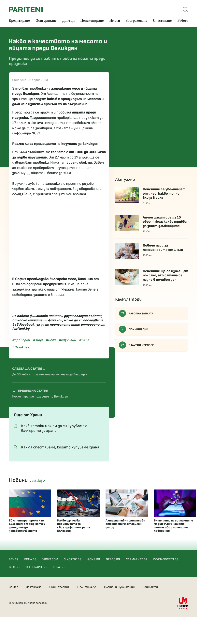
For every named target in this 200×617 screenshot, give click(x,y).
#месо (51, 340)
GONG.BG (93, 559)
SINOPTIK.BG (72, 559)
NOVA (36, 133)
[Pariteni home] (26, 9)
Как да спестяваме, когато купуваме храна (60, 447)
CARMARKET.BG (136, 559)
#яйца (38, 340)
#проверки (21, 340)
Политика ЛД (86, 587)
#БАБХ (84, 340)
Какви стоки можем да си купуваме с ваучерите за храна (54, 428)
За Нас (13, 587)
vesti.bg (37, 481)
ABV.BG (13, 559)
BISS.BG (14, 567)
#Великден (20, 347)
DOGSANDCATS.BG (166, 559)
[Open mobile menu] (185, 9)
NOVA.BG (58, 567)
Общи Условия (59, 587)
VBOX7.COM (50, 559)
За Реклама (33, 587)
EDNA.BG (30, 559)
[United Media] (183, 603)
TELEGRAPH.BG (36, 567)
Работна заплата (136, 313)
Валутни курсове (136, 345)
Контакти (150, 587)
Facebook (26, 325)
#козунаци (67, 340)
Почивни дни (133, 329)
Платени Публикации (119, 587)
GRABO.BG (113, 559)
